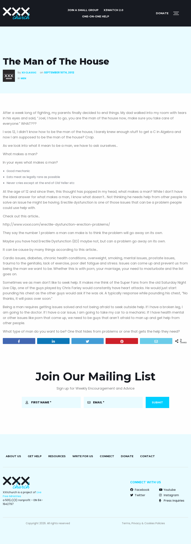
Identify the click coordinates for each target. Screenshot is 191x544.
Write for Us (82, 456)
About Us (13, 456)
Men (23, 78)
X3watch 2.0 (113, 10)
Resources (57, 456)
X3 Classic (29, 72)
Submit (157, 402)
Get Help (35, 456)
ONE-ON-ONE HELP (95, 16)
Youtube (167, 489)
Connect (107, 456)
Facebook (139, 489)
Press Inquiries (171, 500)
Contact (147, 456)
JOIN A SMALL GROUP (83, 10)
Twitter (137, 495)
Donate (162, 13)
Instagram (169, 495)
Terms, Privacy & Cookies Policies (143, 523)
